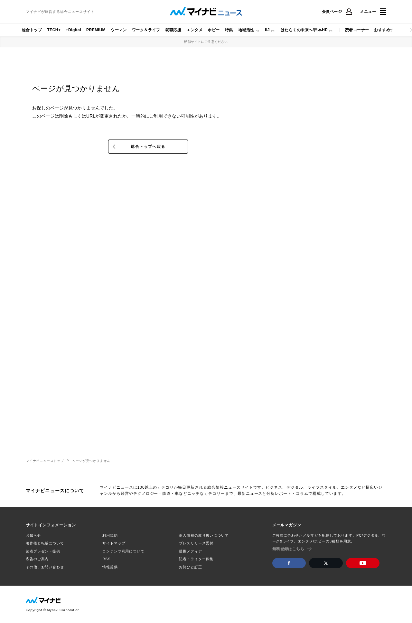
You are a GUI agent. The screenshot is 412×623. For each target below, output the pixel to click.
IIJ (267, 30)
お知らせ (33, 535)
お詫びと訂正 (190, 567)
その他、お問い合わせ (45, 567)
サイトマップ (113, 543)
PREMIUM (96, 30)
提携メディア (190, 551)
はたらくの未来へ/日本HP (304, 30)
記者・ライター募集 (196, 559)
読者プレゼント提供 (43, 551)
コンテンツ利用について (123, 551)
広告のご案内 (37, 559)
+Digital (73, 30)
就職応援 (173, 30)
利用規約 (110, 535)
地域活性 (246, 30)
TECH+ (54, 30)
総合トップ (32, 30)
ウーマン (119, 30)
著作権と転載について (45, 543)
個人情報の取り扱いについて (204, 535)
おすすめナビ (386, 30)
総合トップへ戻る (148, 146)
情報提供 (110, 567)
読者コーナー (357, 30)
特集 (229, 30)
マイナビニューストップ (45, 461)
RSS (106, 559)
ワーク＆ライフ (146, 30)
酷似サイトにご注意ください (206, 41)
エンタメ (194, 30)
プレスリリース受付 (196, 543)
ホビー (214, 30)
